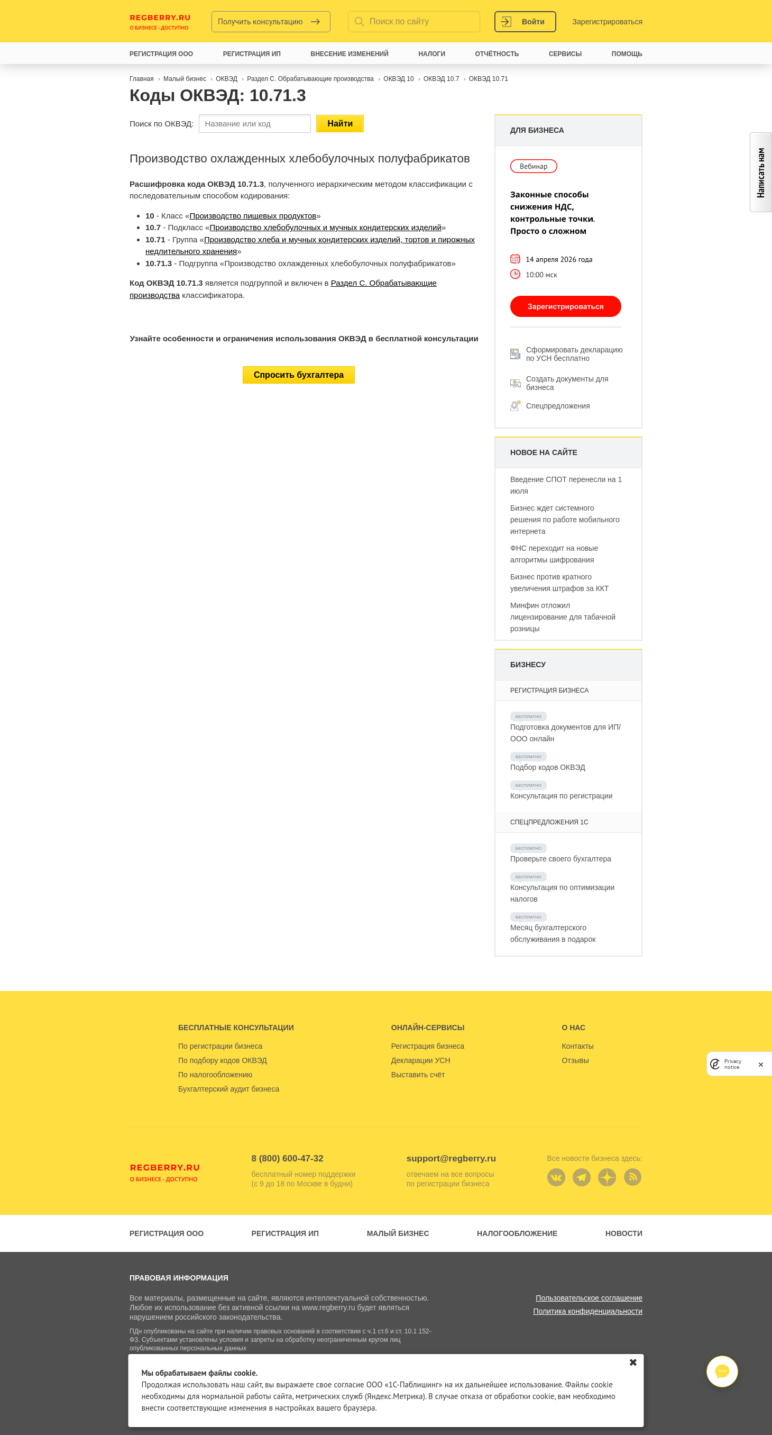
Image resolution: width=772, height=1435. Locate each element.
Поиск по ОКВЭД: (162, 123)
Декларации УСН (421, 1060)
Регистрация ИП (285, 1233)
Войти (533, 21)
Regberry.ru (160, 21)
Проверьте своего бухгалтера (560, 859)
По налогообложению (215, 1074)
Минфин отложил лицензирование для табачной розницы (562, 617)
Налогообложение (517, 1233)
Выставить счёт (418, 1074)
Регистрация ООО (167, 1233)
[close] (761, 1064)
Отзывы (575, 1060)
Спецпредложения (558, 406)
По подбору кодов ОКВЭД (222, 1060)
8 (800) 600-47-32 (288, 1159)
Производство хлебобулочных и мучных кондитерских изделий (325, 227)
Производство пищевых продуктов (252, 215)
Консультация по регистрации (561, 796)
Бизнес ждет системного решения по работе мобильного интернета (565, 519)
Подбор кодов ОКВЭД (547, 767)
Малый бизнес (398, 1233)
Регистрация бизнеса (427, 1046)
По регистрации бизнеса (220, 1046)
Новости (623, 1233)
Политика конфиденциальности (587, 1311)
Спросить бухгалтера (299, 374)
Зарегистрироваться (607, 21)
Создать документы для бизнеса (567, 383)
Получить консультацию (260, 21)
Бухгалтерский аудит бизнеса (228, 1089)
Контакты (577, 1046)
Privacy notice (732, 1064)
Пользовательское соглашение (589, 1298)
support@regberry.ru (451, 1159)
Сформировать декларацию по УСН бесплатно (574, 354)
